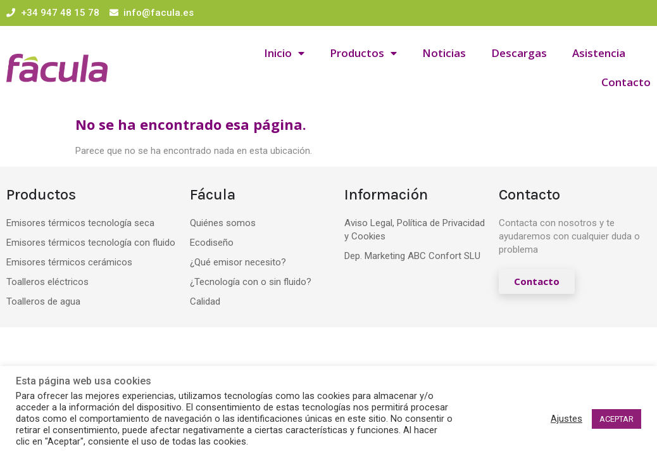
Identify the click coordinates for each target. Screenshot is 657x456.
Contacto (626, 82)
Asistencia (598, 53)
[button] (537, 281)
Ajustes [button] (566, 418)
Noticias (444, 53)
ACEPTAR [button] (616, 419)
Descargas (519, 53)
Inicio (284, 53)
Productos (363, 53)
